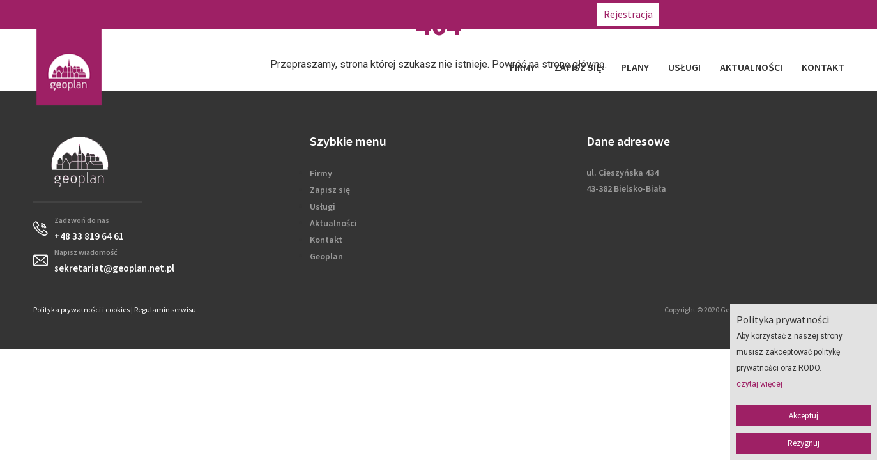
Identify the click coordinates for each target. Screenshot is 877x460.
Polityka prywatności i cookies (81, 309)
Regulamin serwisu (165, 309)
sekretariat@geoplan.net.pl (810, 14)
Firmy (522, 67)
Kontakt (823, 67)
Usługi (684, 67)
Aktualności (751, 67)
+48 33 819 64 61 (704, 14)
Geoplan (326, 256)
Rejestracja (628, 14)
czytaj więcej (759, 383)
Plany (635, 67)
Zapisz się (578, 67)
